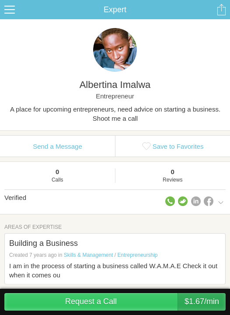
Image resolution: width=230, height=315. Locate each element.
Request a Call (145, 302)
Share (221, 9)
